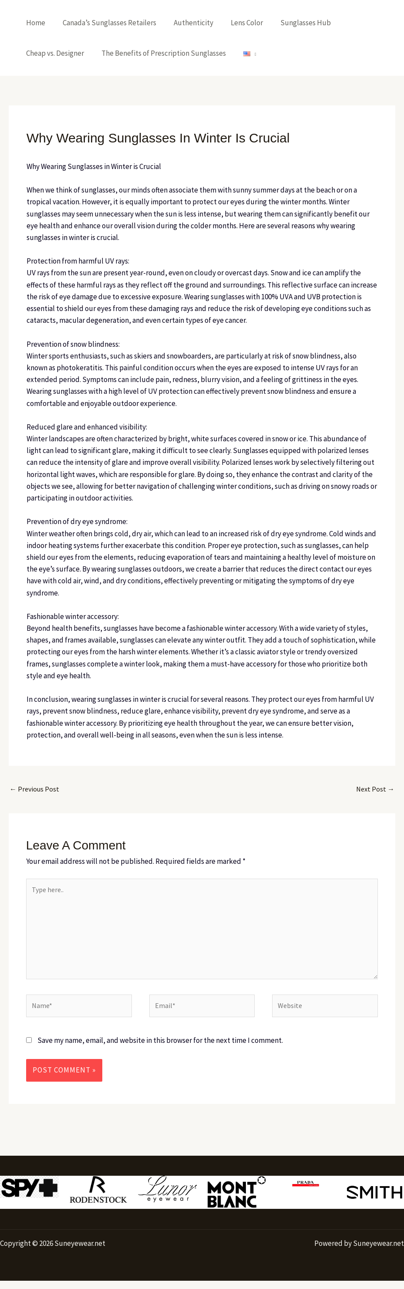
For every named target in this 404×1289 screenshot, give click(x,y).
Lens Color (238, 22)
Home (34, 22)
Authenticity (187, 22)
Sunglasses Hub (294, 22)
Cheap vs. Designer (54, 53)
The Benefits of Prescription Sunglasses (160, 53)
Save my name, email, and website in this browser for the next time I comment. (160, 1048)
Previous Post (35, 789)
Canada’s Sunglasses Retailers (105, 22)
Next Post (374, 789)
